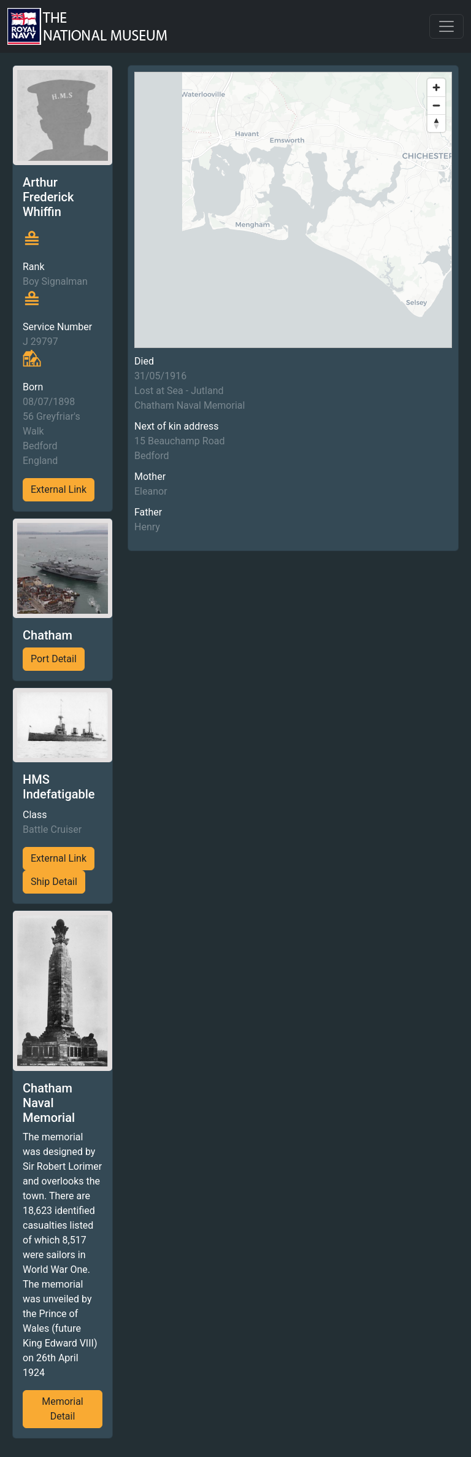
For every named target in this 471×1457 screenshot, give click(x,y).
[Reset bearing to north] (436, 123)
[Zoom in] (436, 87)
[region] (293, 209)
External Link (58, 489)
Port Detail (54, 659)
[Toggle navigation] (446, 26)
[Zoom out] (436, 105)
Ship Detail (54, 881)
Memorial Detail (62, 1409)
